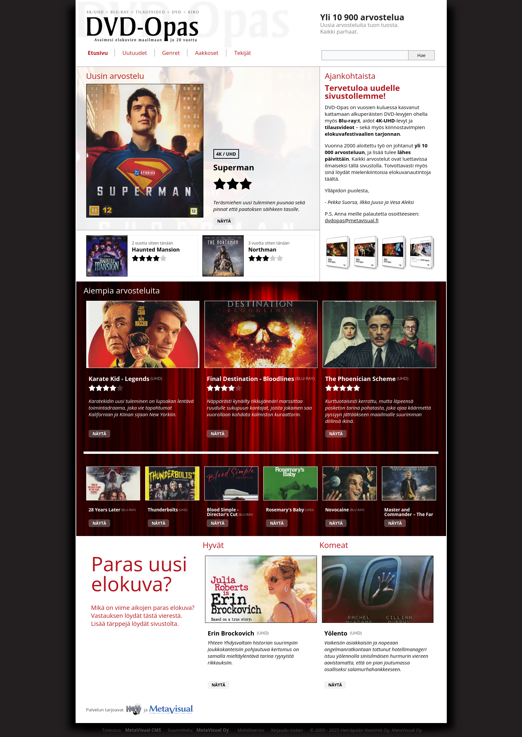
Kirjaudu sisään (287, 730)
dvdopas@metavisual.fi (352, 220)
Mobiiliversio (250, 730)
